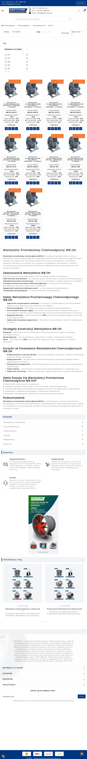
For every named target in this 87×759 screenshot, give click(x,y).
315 (18, 69)
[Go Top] (82, 754)
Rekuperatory (9, 439)
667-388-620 (21, 2)
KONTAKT (80, 3)
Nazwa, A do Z (77, 33)
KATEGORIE (7, 417)
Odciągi (7, 435)
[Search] (41, 19)
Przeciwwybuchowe (12, 427)
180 (18, 58)
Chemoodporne (10, 431)
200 (18, 62)
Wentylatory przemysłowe (14, 422)
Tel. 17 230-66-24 (7, 2)
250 (18, 65)
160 (18, 55)
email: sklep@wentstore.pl (10, 4)
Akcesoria (8, 444)
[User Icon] (79, 11)
